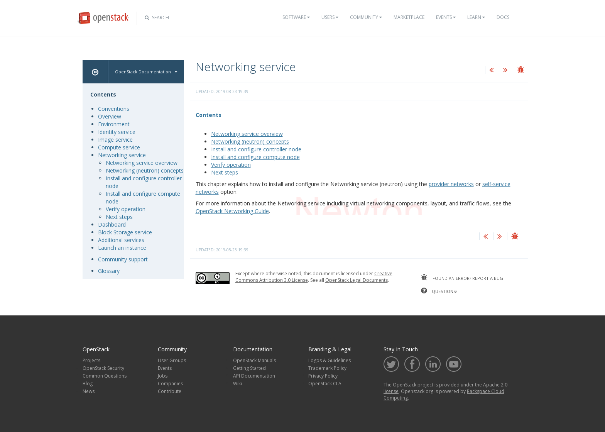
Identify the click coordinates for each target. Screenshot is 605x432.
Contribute (169, 391)
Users (329, 17)
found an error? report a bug (462, 277)
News (89, 391)
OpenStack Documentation (146, 72)
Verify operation (231, 164)
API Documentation (254, 376)
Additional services (121, 240)
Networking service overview (247, 133)
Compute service (119, 147)
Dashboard (112, 224)
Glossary (109, 270)
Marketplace (409, 17)
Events (446, 17)
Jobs (162, 376)
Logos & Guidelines (329, 360)
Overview (109, 116)
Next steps (224, 172)
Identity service (116, 132)
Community (366, 17)
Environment (114, 124)
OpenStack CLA (324, 383)
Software (296, 17)
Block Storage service (125, 232)
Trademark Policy (327, 368)
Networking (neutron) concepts (250, 141)
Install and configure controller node (256, 149)
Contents (208, 115)
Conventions (113, 108)
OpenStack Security (103, 368)
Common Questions (105, 376)
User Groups (172, 360)
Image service (115, 139)
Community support (123, 259)
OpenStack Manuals (254, 360)
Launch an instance (122, 247)
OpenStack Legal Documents (356, 280)
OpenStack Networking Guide (232, 211)
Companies (170, 383)
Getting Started (249, 368)
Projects (91, 360)
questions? (439, 290)
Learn (476, 17)
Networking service (122, 155)
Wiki (237, 383)
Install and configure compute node (255, 157)
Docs (503, 17)
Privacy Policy (323, 376)
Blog (88, 383)
